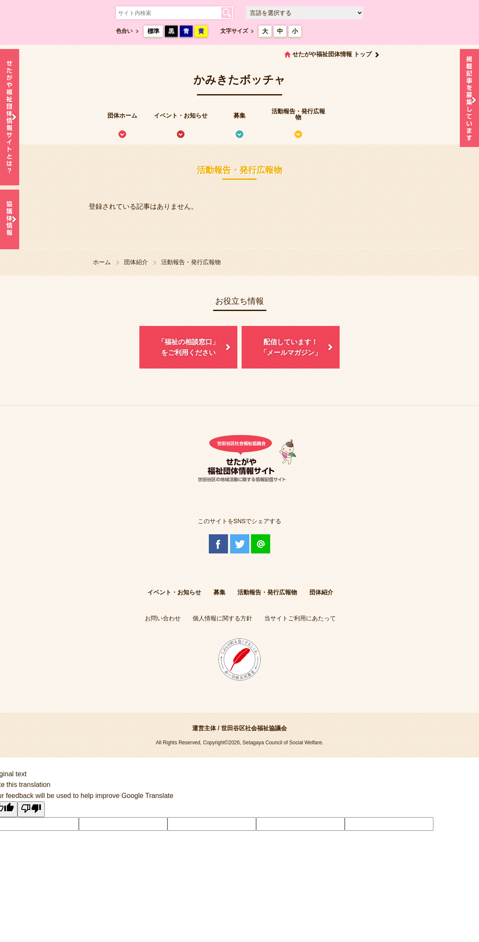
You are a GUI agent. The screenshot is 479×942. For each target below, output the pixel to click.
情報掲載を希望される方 (469, 100)
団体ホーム (122, 115)
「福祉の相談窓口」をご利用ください (188, 347)
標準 (153, 31)
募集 (239, 115)
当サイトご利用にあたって (300, 618)
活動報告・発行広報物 (298, 114)
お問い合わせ (163, 618)
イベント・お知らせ (181, 115)
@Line (260, 543)
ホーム (102, 262)
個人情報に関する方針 (222, 618)
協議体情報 (9, 219)
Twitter (239, 543)
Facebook (218, 543)
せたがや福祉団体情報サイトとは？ (9, 117)
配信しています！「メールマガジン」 (290, 347)
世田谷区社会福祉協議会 (254, 728)
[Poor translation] (31, 809)
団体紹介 (136, 262)
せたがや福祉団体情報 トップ (332, 54)
